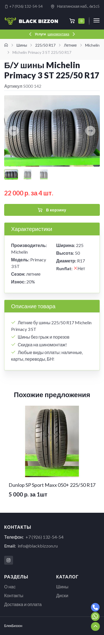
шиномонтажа (58, 34)
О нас (10, 586)
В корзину (52, 210)
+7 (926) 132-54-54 (23, 6)
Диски (62, 595)
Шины (62, 586)
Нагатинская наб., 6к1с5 (75, 6)
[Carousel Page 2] (27, 174)
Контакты (13, 595)
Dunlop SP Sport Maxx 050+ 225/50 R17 (52, 485)
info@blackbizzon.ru (38, 545)
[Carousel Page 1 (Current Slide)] (11, 174)
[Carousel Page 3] (44, 174)
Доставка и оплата (23, 604)
